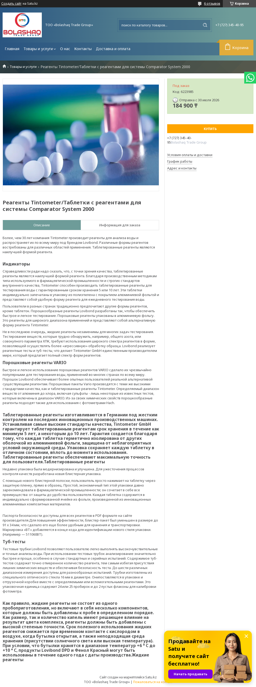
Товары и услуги (38, 48)
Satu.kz (151, 677)
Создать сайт (11, 3)
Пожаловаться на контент (152, 682)
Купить (210, 129)
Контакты (83, 48)
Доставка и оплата (113, 48)
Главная (12, 48)
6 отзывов (212, 3)
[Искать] (205, 25)
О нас (65, 48)
